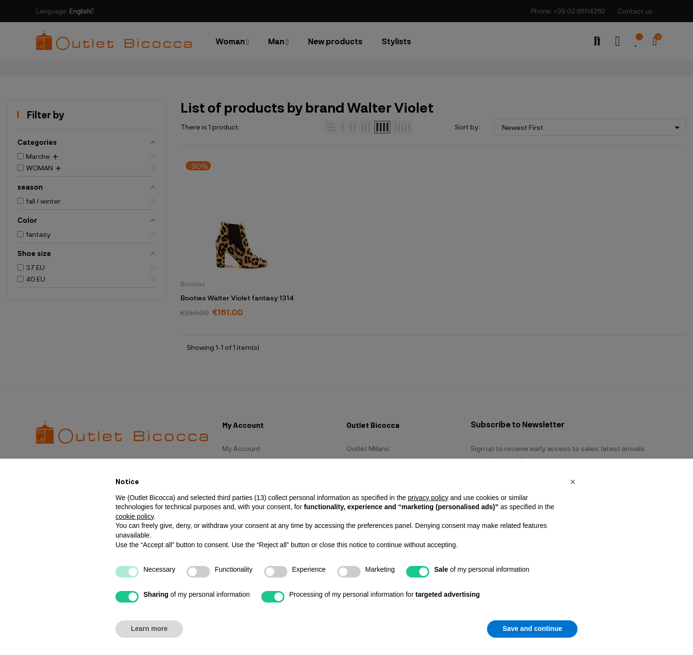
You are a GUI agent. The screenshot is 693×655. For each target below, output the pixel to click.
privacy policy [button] (428, 497)
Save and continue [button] (532, 628)
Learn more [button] (149, 628)
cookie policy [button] (135, 516)
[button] (572, 481)
